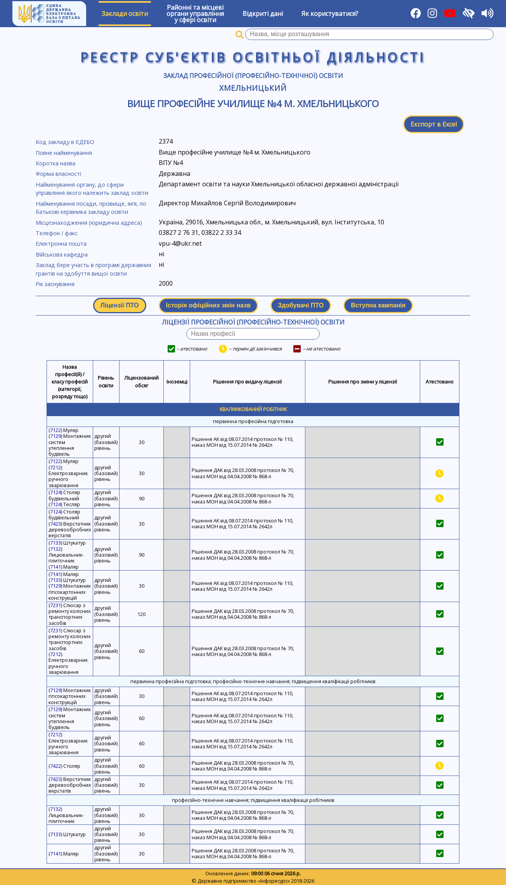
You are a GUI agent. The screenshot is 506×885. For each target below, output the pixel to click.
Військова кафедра (62, 254)
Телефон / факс (57, 233)
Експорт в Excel (434, 124)
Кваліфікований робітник (253, 409)
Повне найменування (64, 152)
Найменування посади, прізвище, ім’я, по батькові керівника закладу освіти (91, 208)
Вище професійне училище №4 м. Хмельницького (253, 103)
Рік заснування (55, 284)
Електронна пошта (61, 243)
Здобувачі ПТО (301, 305)
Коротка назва (55, 163)
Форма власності (58, 173)
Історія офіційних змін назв (208, 305)
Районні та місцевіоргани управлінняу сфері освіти (195, 13)
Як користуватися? (330, 13)
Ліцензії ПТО (120, 305)
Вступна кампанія (378, 305)
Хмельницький (253, 88)
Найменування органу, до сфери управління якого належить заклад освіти (92, 189)
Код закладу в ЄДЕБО (65, 142)
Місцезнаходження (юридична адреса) (89, 222)
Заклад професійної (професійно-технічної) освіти (253, 75)
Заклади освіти (125, 13)
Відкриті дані (263, 13)
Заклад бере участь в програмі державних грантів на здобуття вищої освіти (94, 269)
